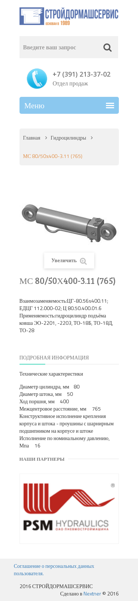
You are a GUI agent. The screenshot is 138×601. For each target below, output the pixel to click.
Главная (31, 137)
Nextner (92, 593)
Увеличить (68, 260)
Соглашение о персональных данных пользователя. (54, 569)
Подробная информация (54, 357)
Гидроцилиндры (68, 137)
